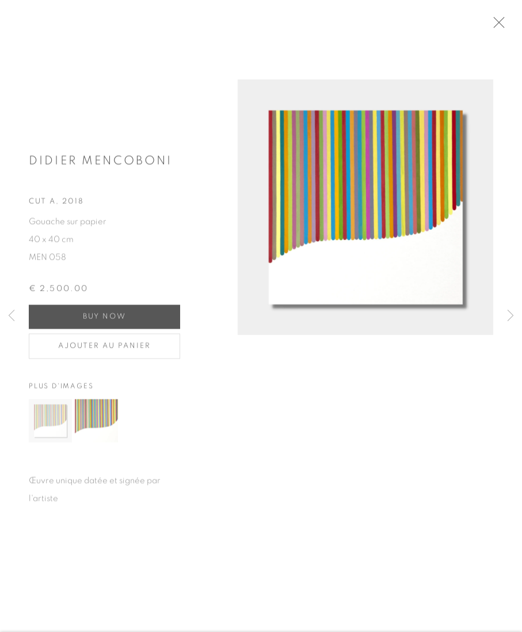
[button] (50, 425)
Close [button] (510, 26)
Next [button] (510, 316)
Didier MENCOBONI (100, 165)
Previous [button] (11, 316)
